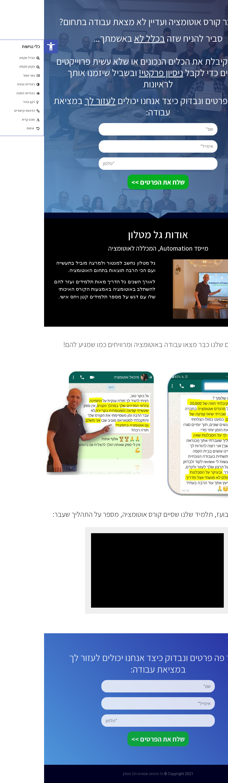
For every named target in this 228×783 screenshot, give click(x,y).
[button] (7, 46)
